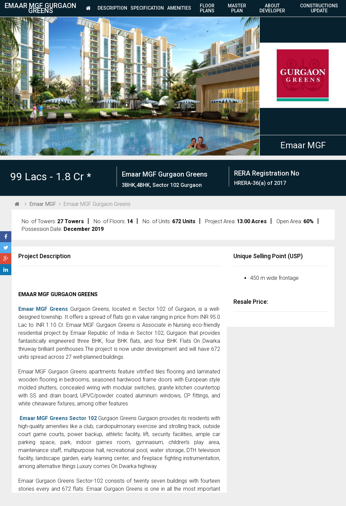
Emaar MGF (303, 145)
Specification (147, 8)
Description (112, 8)
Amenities (179, 8)
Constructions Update (319, 8)
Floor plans (207, 8)
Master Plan (237, 8)
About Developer (272, 8)
